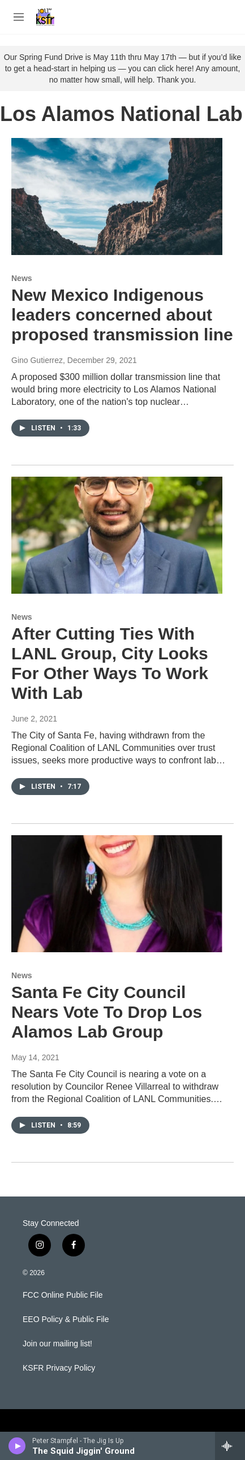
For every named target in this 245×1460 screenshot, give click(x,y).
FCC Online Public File (63, 1295)
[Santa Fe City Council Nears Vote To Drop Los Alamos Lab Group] (116, 894)
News (21, 278)
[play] (17, 1446)
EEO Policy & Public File (66, 1319)
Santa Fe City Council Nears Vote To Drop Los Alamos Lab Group (106, 1012)
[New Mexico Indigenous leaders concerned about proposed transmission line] (116, 197)
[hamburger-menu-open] (18, 17)
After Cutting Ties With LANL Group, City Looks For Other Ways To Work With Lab (109, 663)
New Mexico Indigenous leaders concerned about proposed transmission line (122, 315)
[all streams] (230, 1446)
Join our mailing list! (57, 1344)
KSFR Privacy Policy (59, 1368)
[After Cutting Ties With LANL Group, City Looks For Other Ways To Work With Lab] (116, 535)
